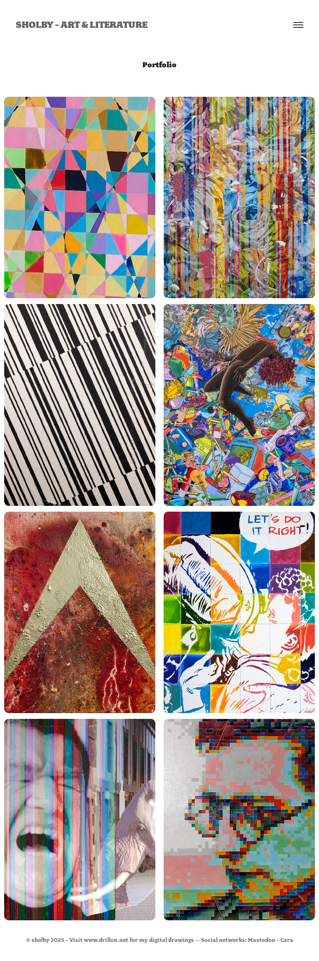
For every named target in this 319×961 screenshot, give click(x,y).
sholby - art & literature (81, 25)
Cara (286, 940)
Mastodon (261, 940)
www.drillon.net (106, 940)
